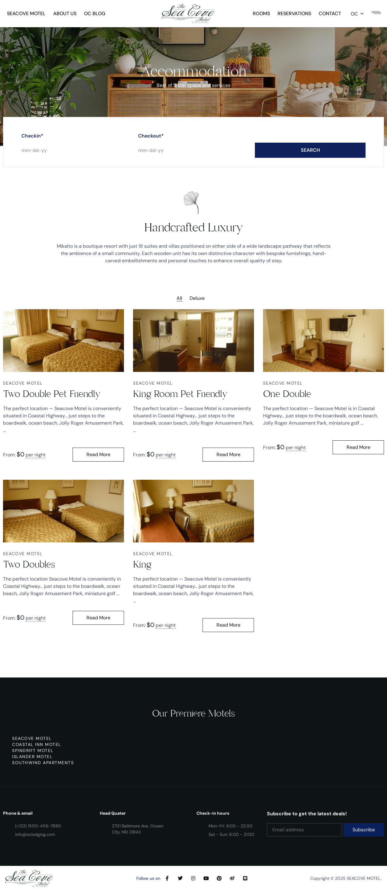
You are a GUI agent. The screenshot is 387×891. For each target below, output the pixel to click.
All (179, 298)
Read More (98, 454)
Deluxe (197, 298)
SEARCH (310, 156)
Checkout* (151, 142)
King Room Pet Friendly (180, 394)
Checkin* (32, 142)
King (142, 564)
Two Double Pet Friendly (51, 394)
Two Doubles (29, 564)
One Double (287, 394)
